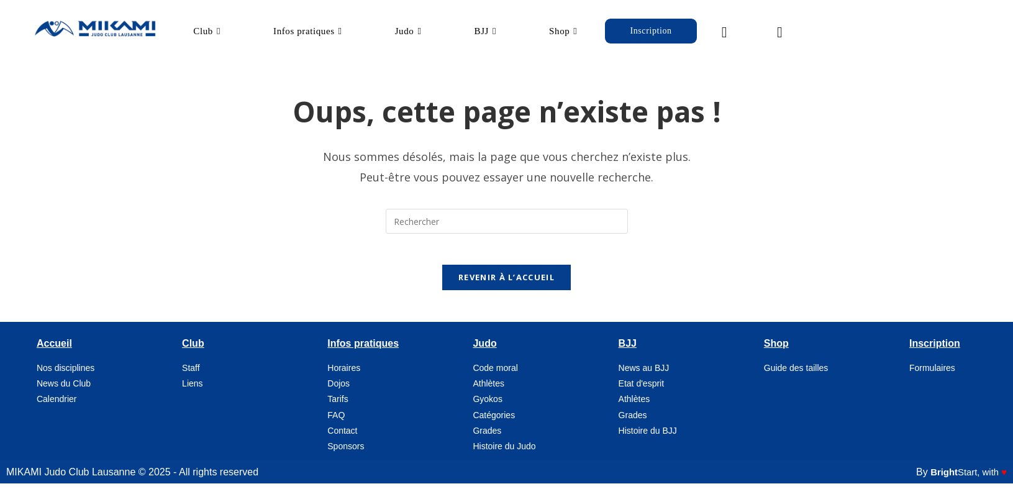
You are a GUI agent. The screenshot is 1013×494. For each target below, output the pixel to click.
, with (966, 483)
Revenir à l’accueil (506, 288)
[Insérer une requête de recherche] (507, 225)
